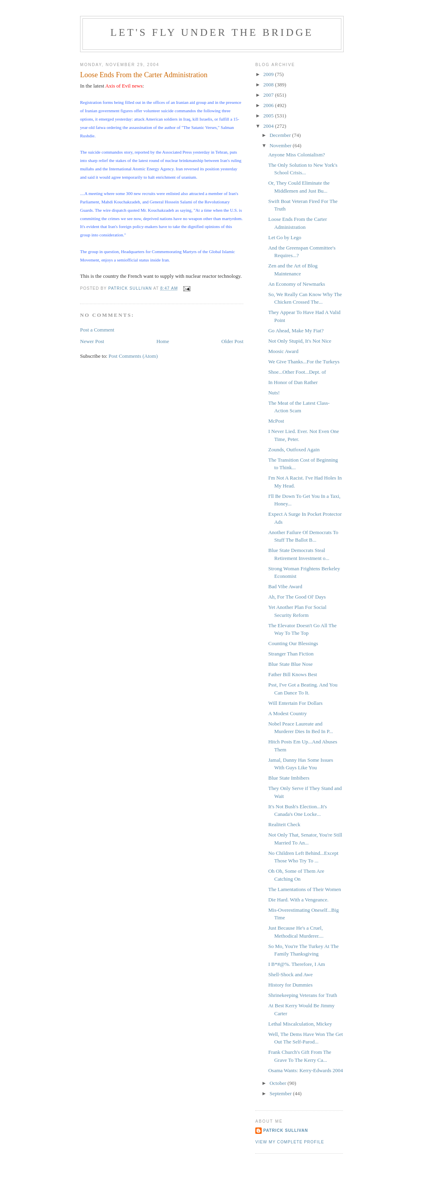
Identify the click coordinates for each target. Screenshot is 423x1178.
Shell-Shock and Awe (290, 974)
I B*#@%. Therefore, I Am (296, 964)
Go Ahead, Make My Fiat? (295, 331)
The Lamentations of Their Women (304, 889)
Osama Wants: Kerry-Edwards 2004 (305, 1070)
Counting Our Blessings (293, 643)
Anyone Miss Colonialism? (296, 155)
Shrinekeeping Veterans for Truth (302, 995)
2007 (269, 95)
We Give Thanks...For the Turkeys (303, 362)
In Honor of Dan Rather (292, 382)
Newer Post (92, 341)
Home (163, 341)
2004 (269, 126)
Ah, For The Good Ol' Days (296, 597)
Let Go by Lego (284, 237)
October (279, 1083)
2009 (269, 74)
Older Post (232, 341)
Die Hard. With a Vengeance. (298, 900)
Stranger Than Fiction (290, 654)
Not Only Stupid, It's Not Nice (299, 341)
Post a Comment (97, 330)
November (281, 145)
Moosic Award (283, 351)
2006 (269, 105)
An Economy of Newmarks (296, 284)
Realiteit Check (284, 824)
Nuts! (274, 393)
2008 (269, 85)
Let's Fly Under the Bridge (211, 32)
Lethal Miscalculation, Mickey (300, 1024)
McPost (276, 421)
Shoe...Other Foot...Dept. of (297, 372)
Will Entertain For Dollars (295, 703)
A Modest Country (287, 713)
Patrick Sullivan (285, 1130)
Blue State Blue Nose (290, 664)
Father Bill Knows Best (292, 674)
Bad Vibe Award (285, 586)
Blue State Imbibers (288, 778)
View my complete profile (289, 1142)
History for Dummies (290, 985)
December (281, 135)
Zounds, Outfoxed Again (293, 449)
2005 (269, 116)
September (281, 1093)
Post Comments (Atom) (133, 356)
